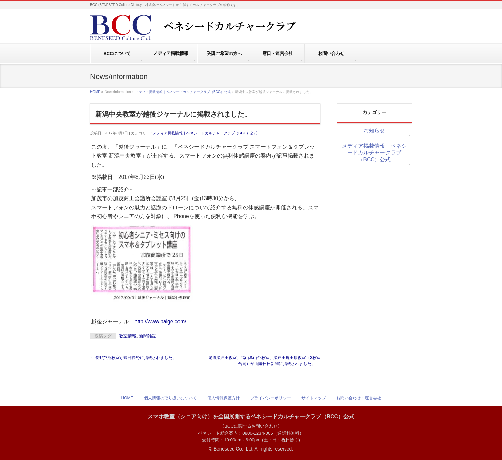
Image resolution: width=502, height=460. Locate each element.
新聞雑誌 (147, 335)
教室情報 (128, 335)
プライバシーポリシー (270, 398)
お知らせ (374, 130)
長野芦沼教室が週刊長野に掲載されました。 (133, 357)
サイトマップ (313, 398)
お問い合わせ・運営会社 (358, 398)
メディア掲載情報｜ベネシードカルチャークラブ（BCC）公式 (183, 92)
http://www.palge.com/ (160, 322)
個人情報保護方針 (223, 398)
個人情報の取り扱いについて (170, 398)
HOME (95, 92)
